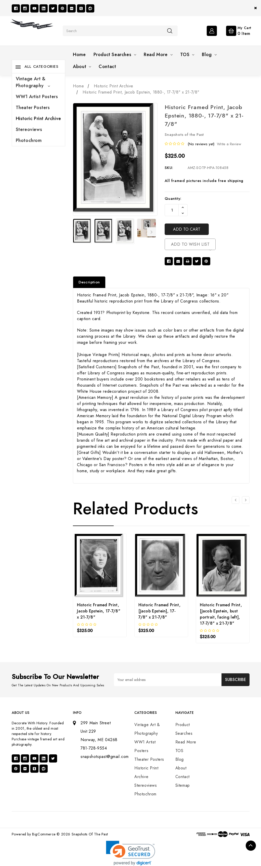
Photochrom (29, 140)
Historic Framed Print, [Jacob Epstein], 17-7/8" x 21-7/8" (159, 611)
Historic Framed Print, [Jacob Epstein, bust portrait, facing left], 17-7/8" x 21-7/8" (221, 614)
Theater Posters (33, 107)
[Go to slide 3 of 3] (235, 500)
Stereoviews (29, 129)
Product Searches (115, 54)
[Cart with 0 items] (234, 30)
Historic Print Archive (38, 118)
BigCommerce (44, 834)
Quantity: (173, 198)
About (82, 66)
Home (79, 54)
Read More (158, 54)
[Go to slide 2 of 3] (246, 500)
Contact (107, 66)
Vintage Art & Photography (33, 82)
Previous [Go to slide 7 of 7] (76, 232)
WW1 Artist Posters (37, 96)
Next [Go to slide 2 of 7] (151, 232)
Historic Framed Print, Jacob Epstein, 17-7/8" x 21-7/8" (98, 611)
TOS (187, 54)
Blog (209, 54)
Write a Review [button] (229, 144)
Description (89, 282)
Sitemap (182, 785)
